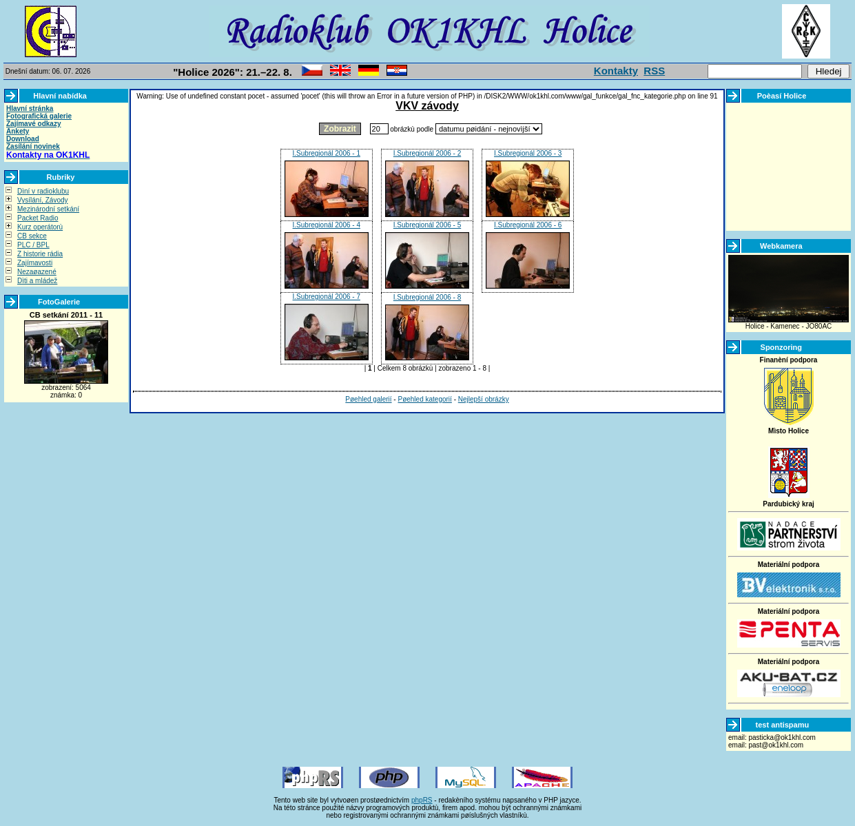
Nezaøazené (36, 272)
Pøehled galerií (368, 399)
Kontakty (616, 70)
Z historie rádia (40, 254)
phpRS (422, 800)
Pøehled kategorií (424, 399)
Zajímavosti (34, 263)
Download (22, 139)
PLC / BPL (33, 245)
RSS (654, 70)
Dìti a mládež (37, 281)
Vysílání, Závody (42, 200)
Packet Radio (37, 218)
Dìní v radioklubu (43, 191)
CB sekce (32, 236)
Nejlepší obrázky (483, 399)
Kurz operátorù (40, 227)
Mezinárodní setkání (48, 209)
